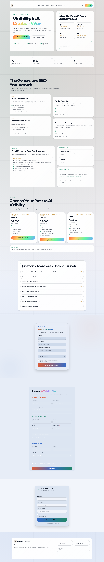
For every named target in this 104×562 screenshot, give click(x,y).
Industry (40, 354)
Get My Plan (88, 5)
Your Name (40, 336)
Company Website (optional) (44, 348)
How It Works (41, 5)
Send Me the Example (52, 366)
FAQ (65, 5)
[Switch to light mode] (82, 5)
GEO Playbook (59, 5)
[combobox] (52, 357)
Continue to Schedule (52, 520)
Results (47, 5)
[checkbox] (38, 361)
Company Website (41, 508)
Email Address (41, 342)
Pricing (52, 5)
